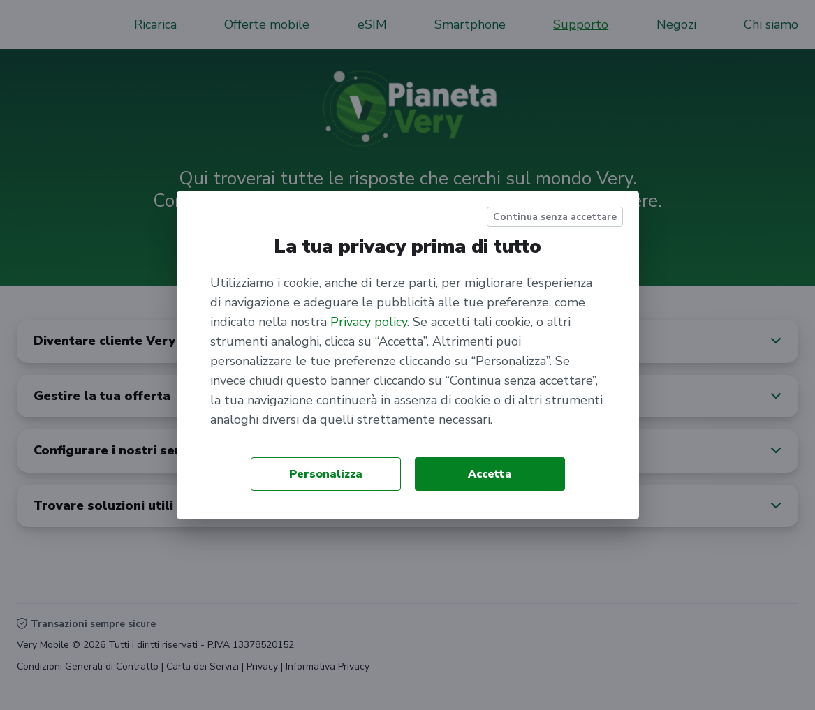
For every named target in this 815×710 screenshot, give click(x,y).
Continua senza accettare (555, 216)
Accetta (490, 474)
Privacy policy (367, 321)
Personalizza (325, 474)
